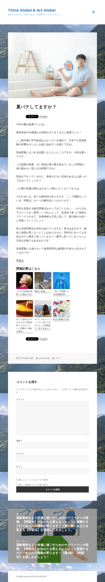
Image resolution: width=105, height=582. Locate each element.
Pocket (43, 116)
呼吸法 (20, 260)
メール (20, 453)
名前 (19, 440)
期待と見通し (41, 291)
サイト (19, 466)
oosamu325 (44, 358)
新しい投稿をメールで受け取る (33, 484)
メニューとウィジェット (93, 15)
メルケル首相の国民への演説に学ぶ (24, 293)
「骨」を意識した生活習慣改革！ (61, 293)
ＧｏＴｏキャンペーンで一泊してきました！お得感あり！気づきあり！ (43, 324)
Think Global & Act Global (32, 10)
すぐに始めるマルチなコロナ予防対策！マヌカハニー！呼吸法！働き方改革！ (24, 325)
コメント (20, 399)
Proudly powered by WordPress (31, 576)
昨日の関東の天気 (61, 319)
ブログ (58, 358)
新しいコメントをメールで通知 (33, 479)
